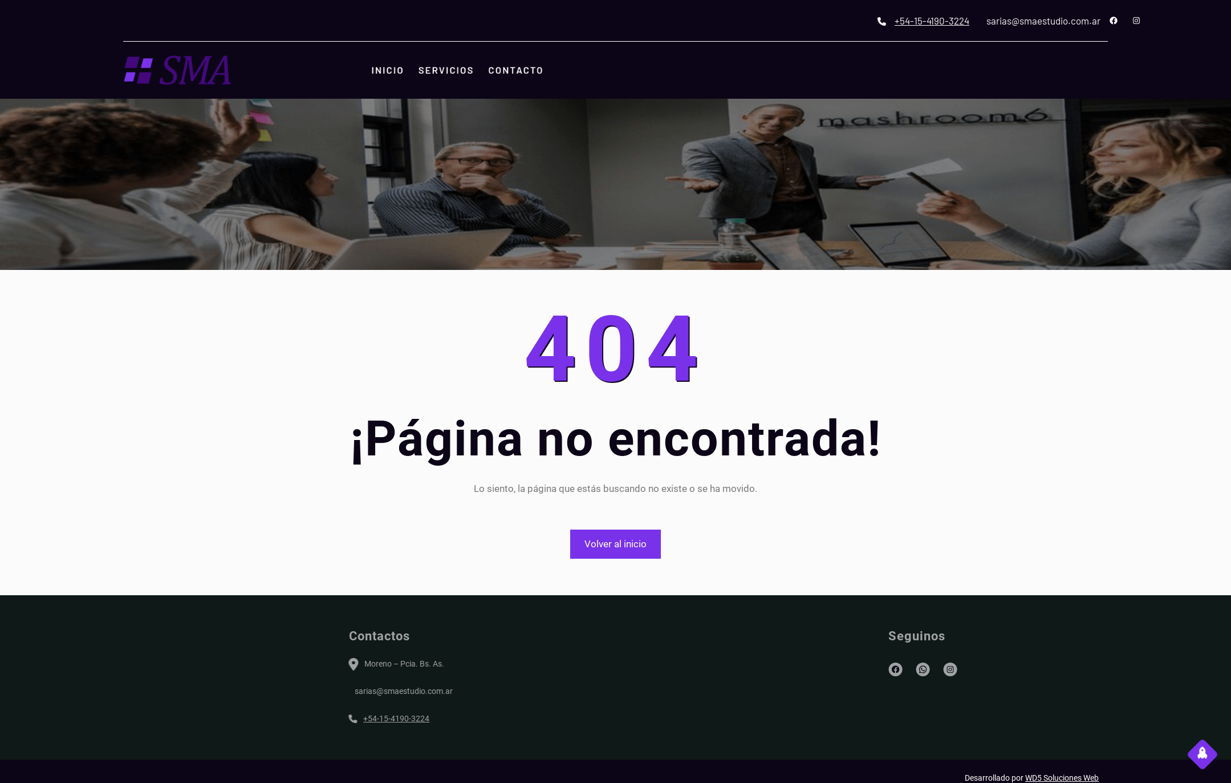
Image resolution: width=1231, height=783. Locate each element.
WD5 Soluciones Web (1062, 777)
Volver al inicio (615, 544)
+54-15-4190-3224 (994, 20)
